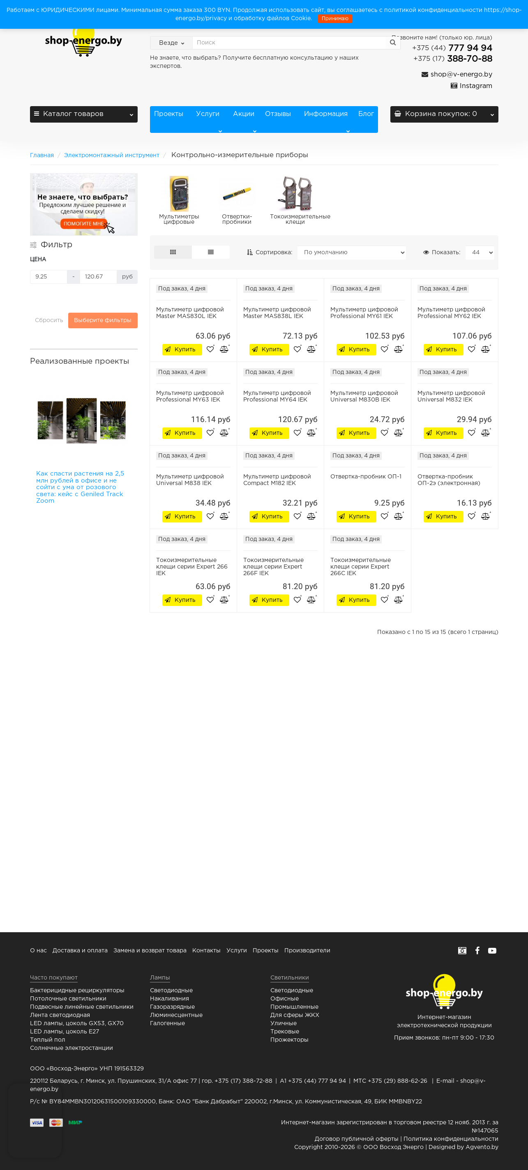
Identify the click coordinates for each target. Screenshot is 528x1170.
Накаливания (169, 998)
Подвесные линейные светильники (82, 1007)
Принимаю (335, 18)
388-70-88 (452, 59)
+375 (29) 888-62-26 (397, 1081)
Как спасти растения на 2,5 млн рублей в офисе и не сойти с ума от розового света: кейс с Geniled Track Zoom (80, 487)
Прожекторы (289, 1040)
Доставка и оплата (80, 950)
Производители (307, 950)
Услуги (208, 122)
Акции (245, 122)
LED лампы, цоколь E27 (64, 1031)
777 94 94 (452, 48)
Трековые (284, 1031)
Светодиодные (171, 990)
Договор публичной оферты (357, 1139)
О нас (38, 950)
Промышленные (294, 1007)
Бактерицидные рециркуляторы (77, 990)
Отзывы (278, 114)
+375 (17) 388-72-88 (243, 1081)
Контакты (206, 950)
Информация (326, 122)
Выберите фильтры (102, 320)
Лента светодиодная (60, 1015)
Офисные (284, 998)
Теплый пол (47, 1040)
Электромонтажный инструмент (111, 155)
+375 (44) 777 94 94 (317, 1081)
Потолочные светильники (68, 998)
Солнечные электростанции (71, 1048)
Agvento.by (482, 1147)
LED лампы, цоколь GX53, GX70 (77, 1023)
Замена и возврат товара (150, 950)
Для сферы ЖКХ (294, 1015)
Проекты (168, 114)
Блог (366, 114)
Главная (42, 155)
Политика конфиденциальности (450, 1139)
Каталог (84, 111)
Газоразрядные (172, 1007)
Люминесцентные (176, 1015)
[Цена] (48, 277)
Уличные (283, 1023)
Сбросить (49, 320)
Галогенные (167, 1023)
